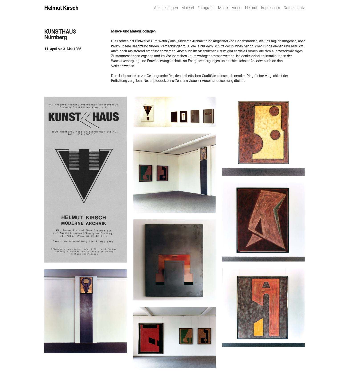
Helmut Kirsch (61, 8)
